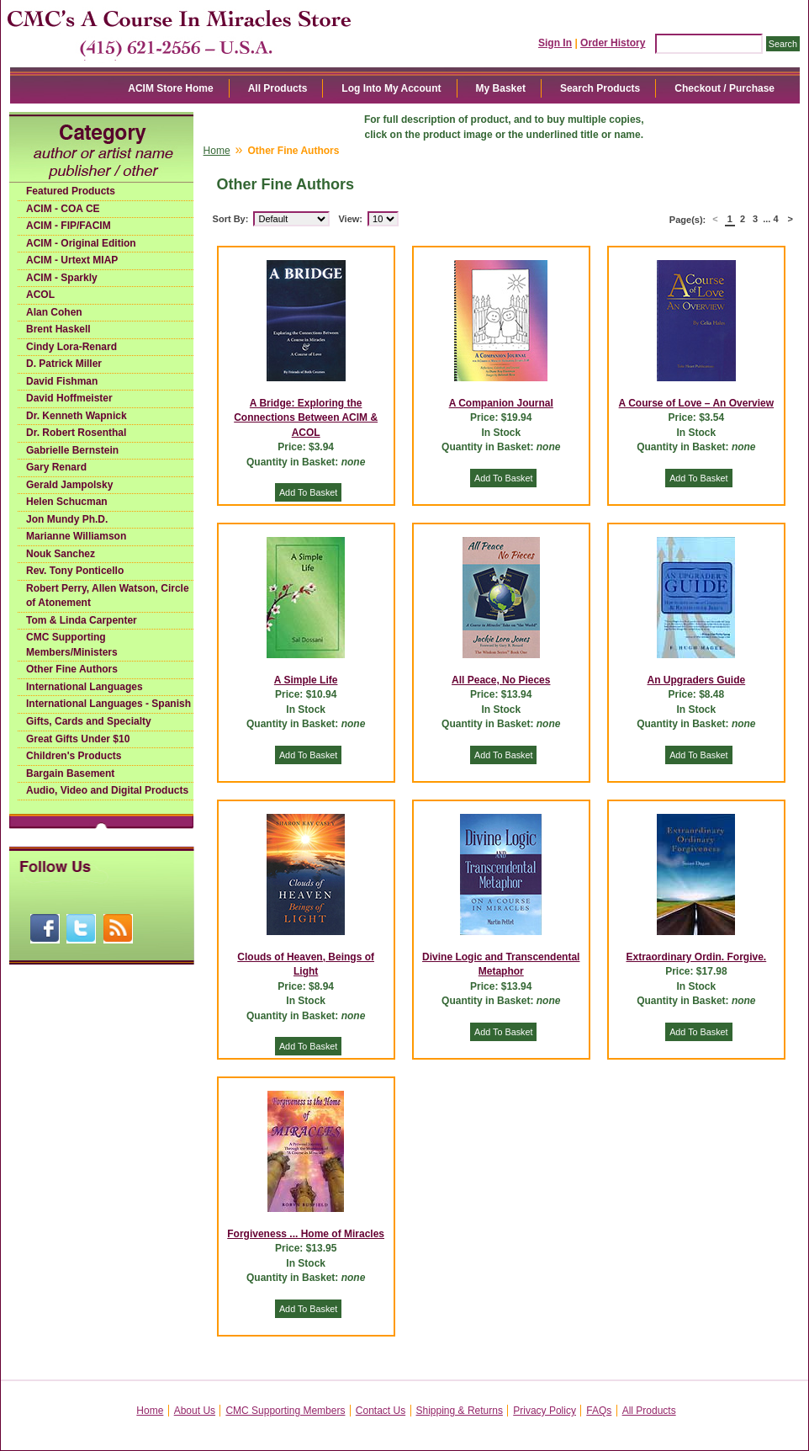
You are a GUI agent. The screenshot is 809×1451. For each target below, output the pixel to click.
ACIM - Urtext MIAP (72, 260)
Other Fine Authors (72, 669)
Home (217, 151)
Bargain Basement (70, 773)
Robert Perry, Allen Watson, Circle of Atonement (107, 595)
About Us (194, 1410)
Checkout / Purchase (724, 88)
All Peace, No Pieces (501, 680)
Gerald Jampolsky (69, 485)
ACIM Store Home (170, 88)
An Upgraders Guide (697, 680)
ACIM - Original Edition (81, 243)
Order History (612, 43)
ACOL (40, 294)
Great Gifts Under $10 (78, 739)
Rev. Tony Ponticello (75, 571)
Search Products (600, 88)
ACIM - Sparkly (62, 278)
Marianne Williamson (76, 536)
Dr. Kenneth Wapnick (76, 416)
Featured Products (70, 191)
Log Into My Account (391, 88)
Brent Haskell (58, 329)
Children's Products (74, 756)
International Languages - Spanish (108, 704)
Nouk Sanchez (60, 554)
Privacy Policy (544, 1410)
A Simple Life (306, 680)
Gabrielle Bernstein (72, 450)
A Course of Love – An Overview (697, 403)
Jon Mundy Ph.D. (67, 519)
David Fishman (62, 381)
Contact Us (380, 1410)
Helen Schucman (67, 502)
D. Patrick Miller (64, 363)
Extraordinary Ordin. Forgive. (697, 957)
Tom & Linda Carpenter (81, 620)
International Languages (84, 687)
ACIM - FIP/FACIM (68, 225)
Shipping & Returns (459, 1410)
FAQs (598, 1410)
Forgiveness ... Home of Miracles (305, 1234)
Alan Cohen (54, 312)
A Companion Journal (501, 403)
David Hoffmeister (69, 398)
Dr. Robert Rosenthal (76, 432)
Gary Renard (56, 467)
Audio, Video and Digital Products (107, 790)
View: (350, 219)
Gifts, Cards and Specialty (88, 721)
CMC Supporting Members (285, 1410)
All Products (278, 88)
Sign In (555, 43)
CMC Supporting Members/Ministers (72, 644)
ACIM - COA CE (63, 209)
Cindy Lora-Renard (71, 347)
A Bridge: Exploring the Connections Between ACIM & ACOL (306, 417)
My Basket (501, 88)
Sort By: (231, 219)
